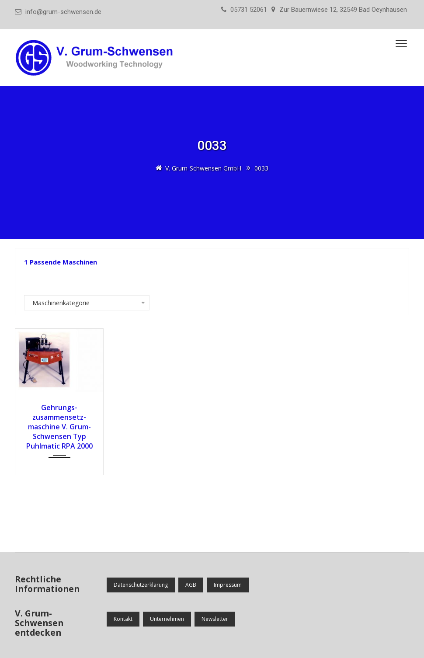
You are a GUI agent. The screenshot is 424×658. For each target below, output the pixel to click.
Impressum (228, 584)
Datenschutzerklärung (141, 584)
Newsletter (215, 619)
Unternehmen (167, 619)
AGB (190, 584)
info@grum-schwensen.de (63, 12)
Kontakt (123, 619)
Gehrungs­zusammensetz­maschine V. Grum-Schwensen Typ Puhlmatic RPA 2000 (59, 427)
